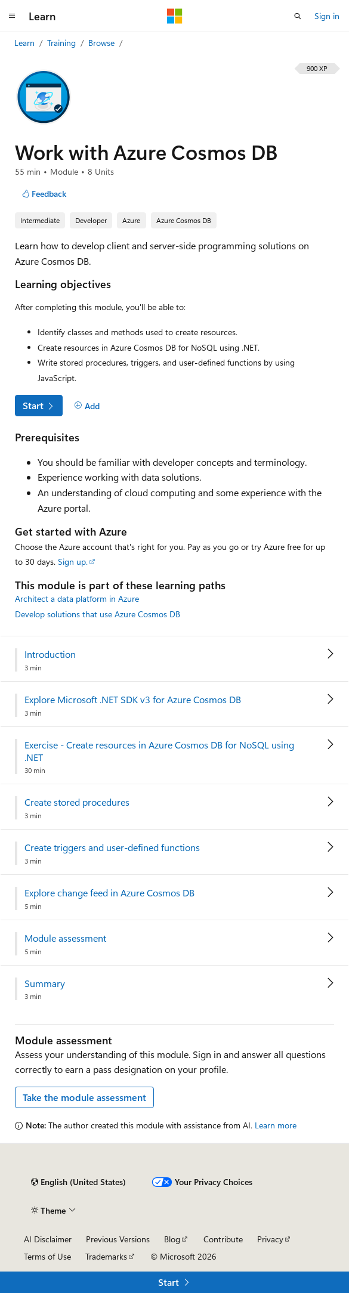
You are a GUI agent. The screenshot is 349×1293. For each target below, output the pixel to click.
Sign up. (73, 561)
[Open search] (298, 16)
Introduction (50, 654)
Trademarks (106, 1256)
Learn (25, 42)
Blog (172, 1239)
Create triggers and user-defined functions (112, 847)
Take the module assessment (84, 1097)
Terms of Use (47, 1256)
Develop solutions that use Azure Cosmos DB (97, 614)
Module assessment (65, 938)
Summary (44, 983)
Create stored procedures (76, 802)
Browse (102, 42)
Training (62, 42)
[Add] (86, 406)
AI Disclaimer (48, 1239)
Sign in (326, 15)
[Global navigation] (12, 16)
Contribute (223, 1239)
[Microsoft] (175, 16)
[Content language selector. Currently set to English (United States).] (78, 1182)
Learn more (276, 1125)
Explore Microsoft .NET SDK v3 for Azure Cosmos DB (132, 700)
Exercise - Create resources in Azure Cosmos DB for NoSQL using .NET (159, 751)
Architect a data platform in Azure (77, 598)
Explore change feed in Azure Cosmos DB (109, 893)
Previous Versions (118, 1239)
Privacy (270, 1239)
